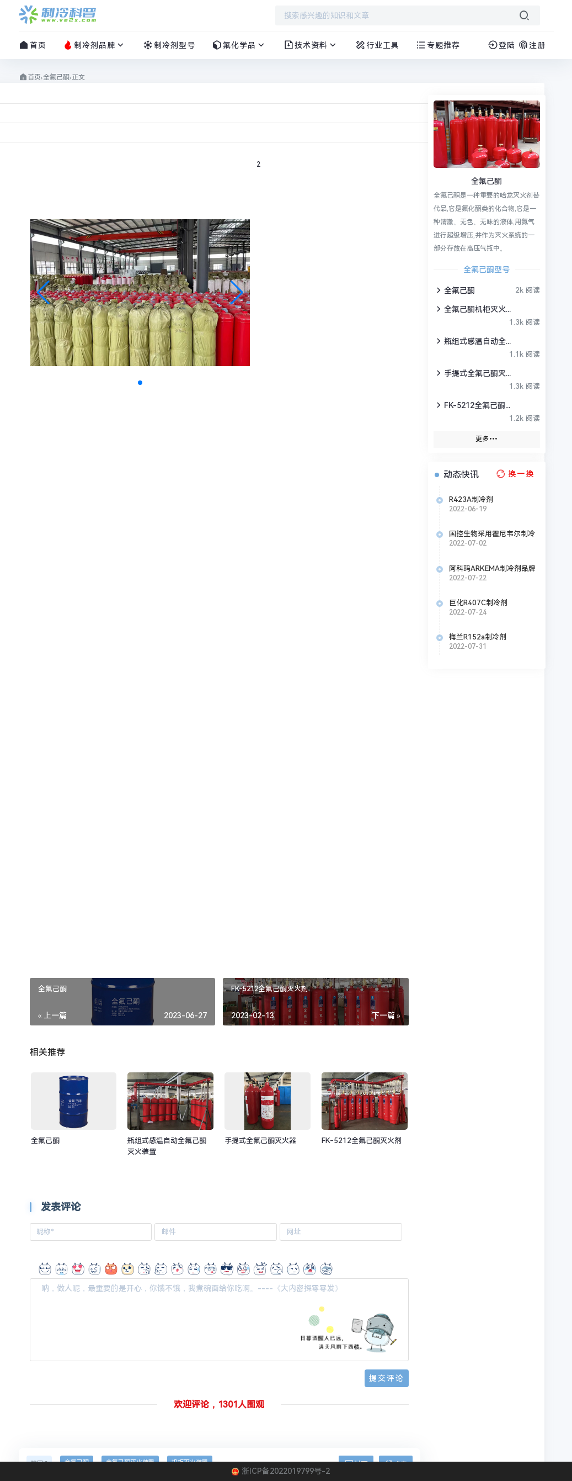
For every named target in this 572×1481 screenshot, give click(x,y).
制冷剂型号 (169, 45)
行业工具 (377, 45)
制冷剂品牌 (94, 45)
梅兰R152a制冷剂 (477, 637)
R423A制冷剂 (471, 499)
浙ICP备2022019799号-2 (286, 1471)
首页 (32, 45)
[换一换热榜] (514, 474)
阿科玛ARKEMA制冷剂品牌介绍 (492, 568)
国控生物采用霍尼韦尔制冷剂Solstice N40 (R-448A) (492, 534)
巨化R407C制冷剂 (478, 603)
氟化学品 (239, 45)
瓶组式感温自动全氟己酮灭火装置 (474, 341)
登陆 (501, 45)
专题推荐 (438, 45)
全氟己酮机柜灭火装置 (474, 309)
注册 (532, 45)
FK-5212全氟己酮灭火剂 (474, 405)
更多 (486, 438)
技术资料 (311, 45)
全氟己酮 (56, 77)
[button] (236, 293)
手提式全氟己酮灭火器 (474, 373)
